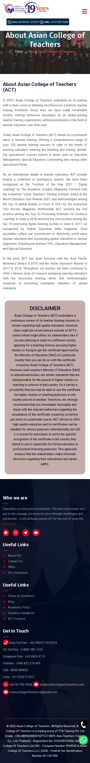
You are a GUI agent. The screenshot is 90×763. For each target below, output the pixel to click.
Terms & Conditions (21, 596)
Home (19, 51)
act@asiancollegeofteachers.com (62, 684)
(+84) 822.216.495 (28, 663)
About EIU (14, 555)
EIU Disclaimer (18, 573)
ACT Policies (16, 619)
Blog (11, 601)
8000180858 (19, 670)
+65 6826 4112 (35, 656)
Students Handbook (21, 613)
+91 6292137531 (23, 677)
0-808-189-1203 (32, 649)
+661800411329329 (28, 22)
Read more (9, 523)
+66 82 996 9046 (20, 684)
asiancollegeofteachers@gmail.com (33, 692)
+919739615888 (59, 22)
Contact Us (15, 561)
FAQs (11, 567)
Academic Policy (19, 607)
